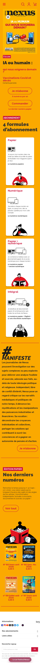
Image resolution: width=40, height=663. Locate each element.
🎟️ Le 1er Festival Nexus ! (20, 659)
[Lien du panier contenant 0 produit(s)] (35, 5)
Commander (20, 103)
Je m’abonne (20, 90)
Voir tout (10, 508)
